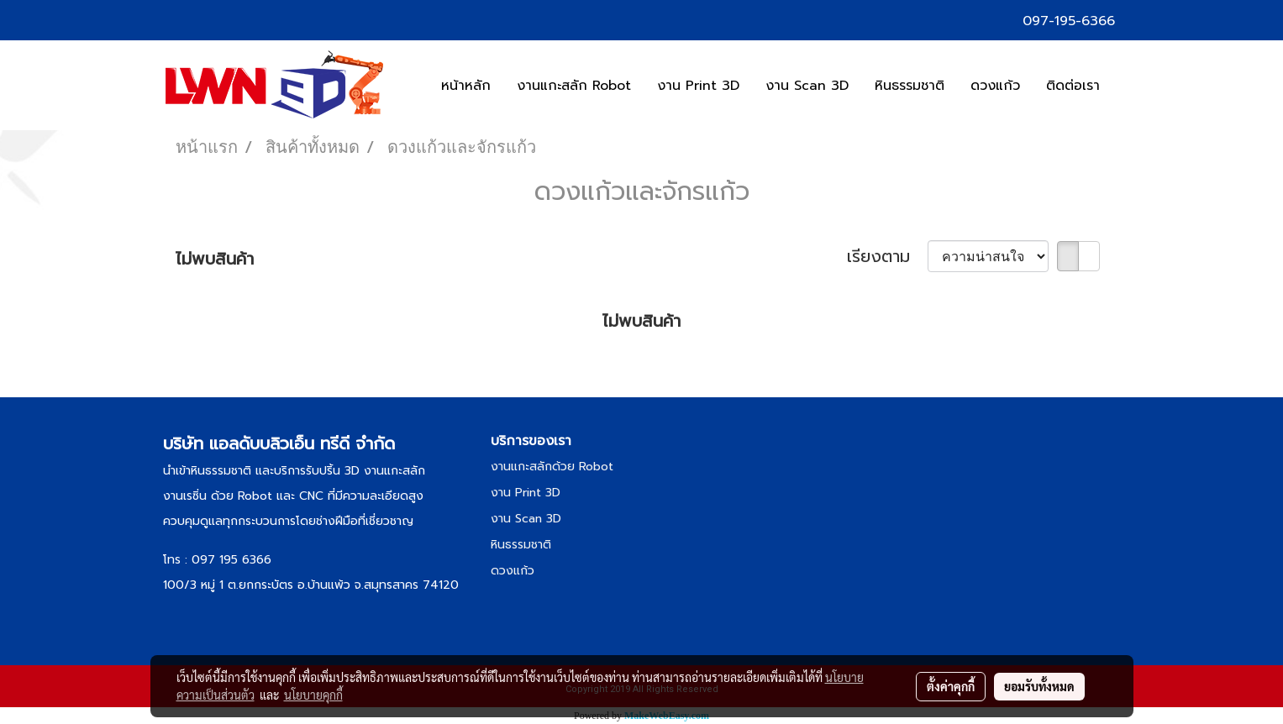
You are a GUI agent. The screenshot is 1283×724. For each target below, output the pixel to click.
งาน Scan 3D (807, 86)
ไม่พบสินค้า (215, 258)
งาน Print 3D (698, 86)
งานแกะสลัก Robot (574, 86)
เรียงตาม (887, 256)
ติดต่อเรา (1073, 86)
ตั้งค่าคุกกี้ (951, 686)
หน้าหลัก (466, 86)
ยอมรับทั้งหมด (1039, 686)
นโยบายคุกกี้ (313, 694)
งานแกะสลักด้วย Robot (552, 466)
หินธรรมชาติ (909, 86)
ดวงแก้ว (995, 86)
